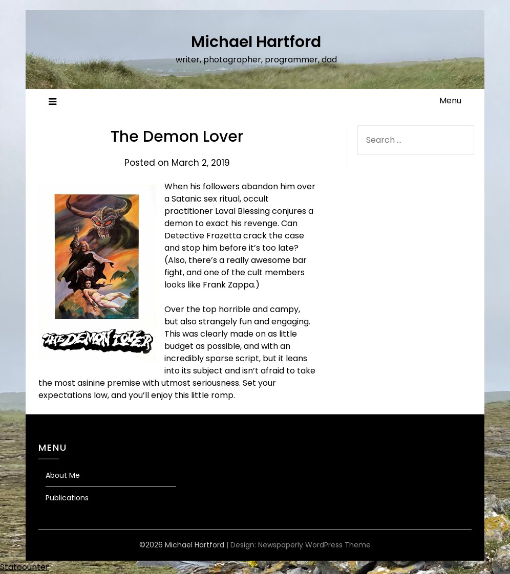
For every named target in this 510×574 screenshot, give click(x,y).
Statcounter (24, 567)
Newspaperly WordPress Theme (314, 545)
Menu (450, 100)
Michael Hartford (256, 42)
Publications (67, 498)
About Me (63, 475)
